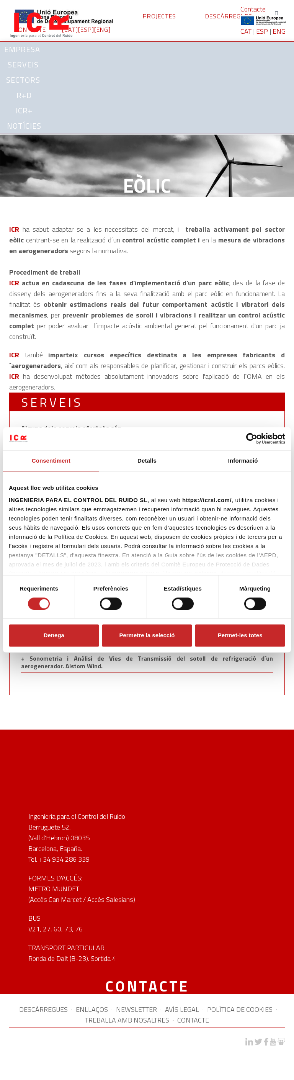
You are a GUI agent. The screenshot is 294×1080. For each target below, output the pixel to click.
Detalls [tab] (147, 460)
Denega (54, 635)
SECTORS (24, 80)
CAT (246, 31)
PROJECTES (159, 16)
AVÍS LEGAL (182, 1009)
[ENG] (102, 29)
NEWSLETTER (136, 1009)
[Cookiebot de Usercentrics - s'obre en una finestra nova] (251, 438)
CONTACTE (193, 1020)
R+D (24, 95)
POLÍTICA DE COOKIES (240, 1009)
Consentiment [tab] (51, 460)
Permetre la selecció (147, 635)
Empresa (23, 49)
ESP (262, 31)
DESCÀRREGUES (228, 16)
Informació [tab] (243, 460)
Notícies (24, 126)
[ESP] (86, 29)
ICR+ (24, 110)
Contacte (253, 9)
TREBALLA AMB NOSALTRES (127, 1020)
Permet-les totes (240, 635)
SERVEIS (24, 64)
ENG (279, 31)
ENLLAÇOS (92, 1009)
